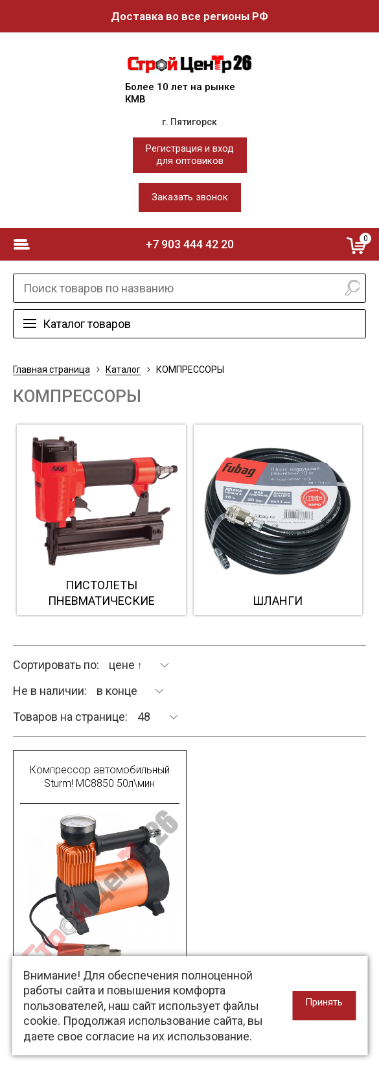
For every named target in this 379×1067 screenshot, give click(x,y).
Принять (324, 1002)
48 (143, 716)
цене (126, 665)
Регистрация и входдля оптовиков (190, 155)
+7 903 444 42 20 (190, 244)
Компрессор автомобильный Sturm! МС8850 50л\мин (100, 777)
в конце (117, 691)
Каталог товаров (87, 324)
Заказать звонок (190, 197)
